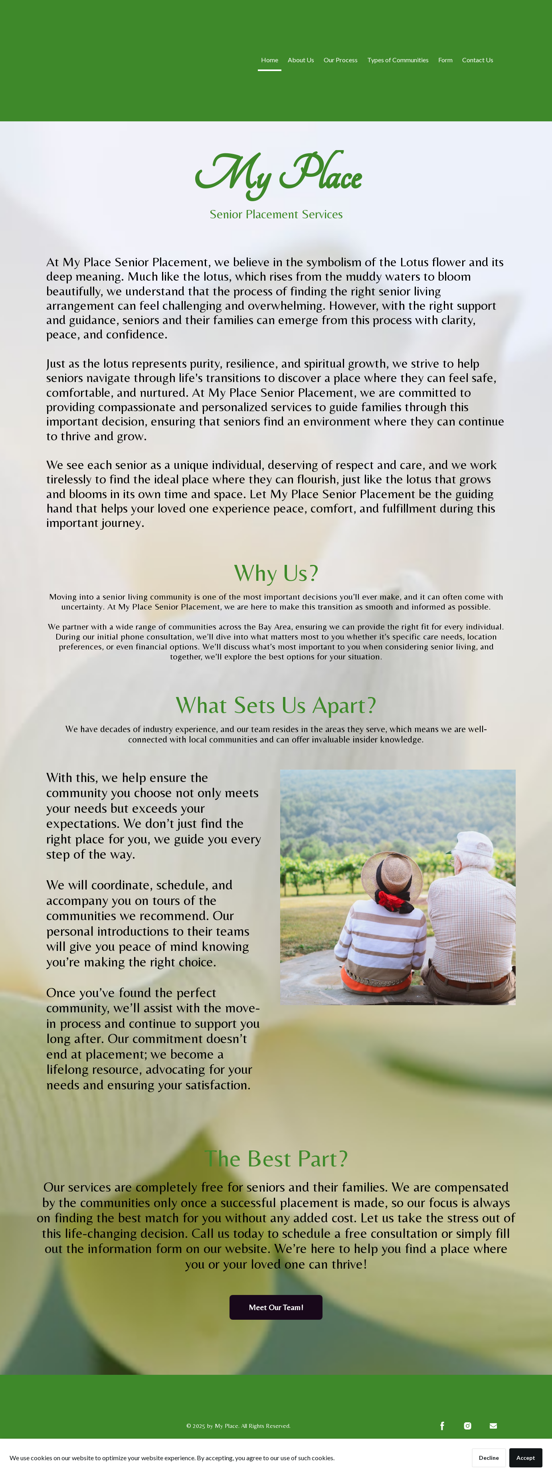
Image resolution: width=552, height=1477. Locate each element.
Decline (489, 1457)
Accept (525, 1457)
